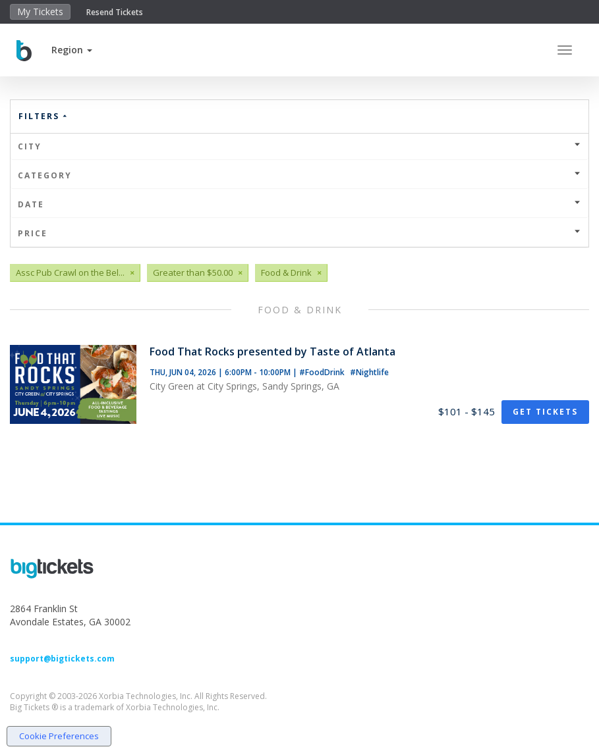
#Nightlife (369, 372)
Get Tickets (545, 411)
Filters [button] (43, 116)
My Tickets (40, 11)
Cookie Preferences (59, 736)
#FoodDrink (323, 372)
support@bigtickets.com (62, 658)
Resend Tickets (114, 12)
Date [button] (299, 204)
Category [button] (299, 175)
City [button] (299, 146)
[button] (71, 49)
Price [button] (299, 233)
